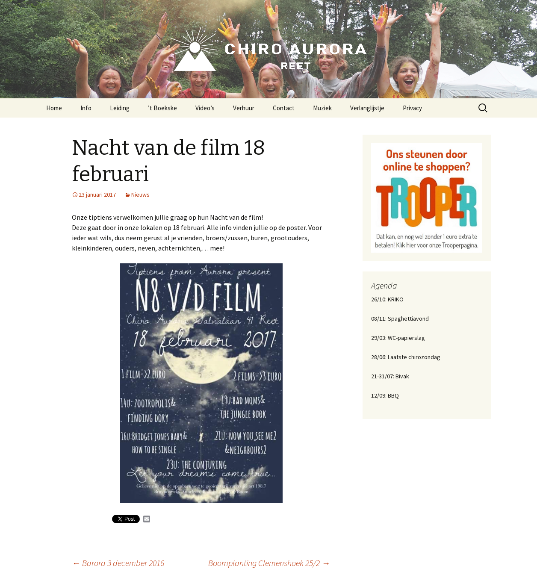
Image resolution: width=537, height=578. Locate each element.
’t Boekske (162, 108)
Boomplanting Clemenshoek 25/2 (269, 562)
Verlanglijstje (367, 108)
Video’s (205, 108)
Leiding (120, 108)
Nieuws (140, 194)
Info (85, 108)
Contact (284, 108)
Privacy (412, 108)
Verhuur (243, 108)
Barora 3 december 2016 (118, 562)
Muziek (322, 108)
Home (54, 108)
